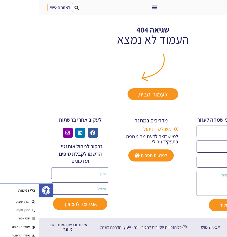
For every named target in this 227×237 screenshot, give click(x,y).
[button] (115, 7)
